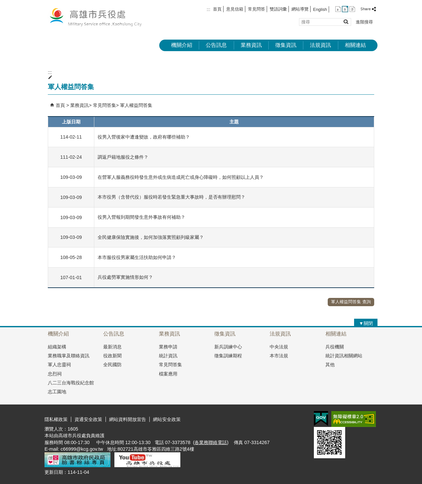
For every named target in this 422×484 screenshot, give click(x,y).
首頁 (217, 9)
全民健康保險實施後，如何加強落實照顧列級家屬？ (151, 237)
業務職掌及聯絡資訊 (68, 355)
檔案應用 (168, 373)
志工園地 (57, 391)
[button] (345, 21)
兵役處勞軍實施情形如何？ (125, 277)
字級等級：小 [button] (338, 9)
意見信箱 (234, 9)
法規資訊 (320, 45)
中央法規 (279, 346)
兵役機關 (334, 346)
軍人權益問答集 (136, 105)
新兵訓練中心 (228, 346)
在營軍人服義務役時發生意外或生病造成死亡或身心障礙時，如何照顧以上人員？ (181, 177)
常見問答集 (104, 105)
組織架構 (57, 346)
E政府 (321, 418)
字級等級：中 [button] (345, 9)
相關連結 (355, 45)
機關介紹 (181, 45)
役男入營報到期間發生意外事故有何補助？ (141, 217)
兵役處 (100, 16)
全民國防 (112, 364)
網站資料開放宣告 (127, 419)
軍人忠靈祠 (59, 364)
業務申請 (168, 346)
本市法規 (279, 355)
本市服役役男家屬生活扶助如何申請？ (137, 257)
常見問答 (256, 9)
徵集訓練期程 (228, 355)
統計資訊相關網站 (343, 355)
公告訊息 (216, 45)
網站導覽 (300, 9)
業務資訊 (251, 45)
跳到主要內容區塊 (3, 3)
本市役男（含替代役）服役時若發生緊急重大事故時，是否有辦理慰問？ (171, 197)
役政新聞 (112, 355)
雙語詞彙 (278, 9)
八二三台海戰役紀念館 (71, 382)
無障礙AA (353, 419)
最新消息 (112, 346)
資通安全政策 (88, 419)
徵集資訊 (285, 45)
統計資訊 (168, 355)
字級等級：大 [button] (352, 9)
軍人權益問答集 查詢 (351, 301)
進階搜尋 (364, 21)
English (320, 9)
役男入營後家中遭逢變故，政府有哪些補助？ (144, 137)
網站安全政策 (167, 419)
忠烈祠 (55, 373)
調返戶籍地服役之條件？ (123, 157)
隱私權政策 (56, 419)
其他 (330, 364)
